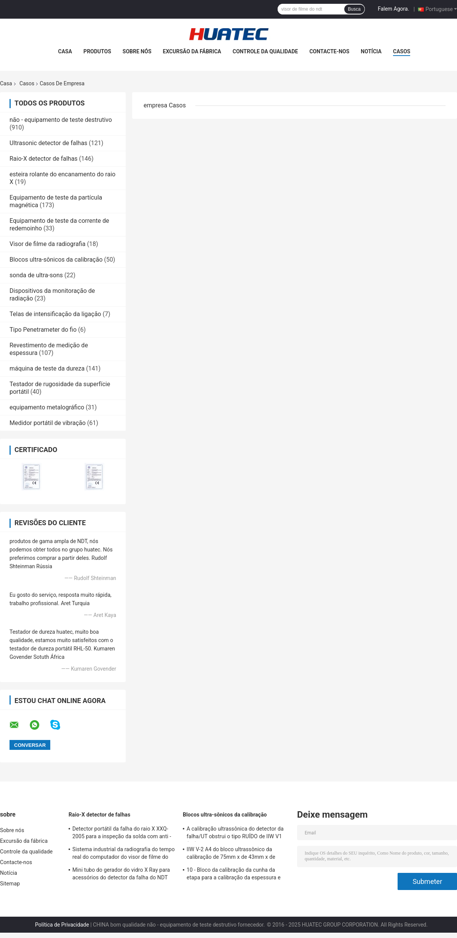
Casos (401, 51)
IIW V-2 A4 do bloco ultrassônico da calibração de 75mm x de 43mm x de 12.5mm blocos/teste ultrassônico (231, 854)
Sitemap (10, 883)
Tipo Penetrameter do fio (43, 329)
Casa (65, 51)
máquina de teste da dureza (47, 368)
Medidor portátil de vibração (48, 423)
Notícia (371, 51)
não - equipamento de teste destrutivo (61, 119)
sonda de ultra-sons (36, 275)
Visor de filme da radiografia (47, 244)
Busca (354, 9)
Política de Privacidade (62, 925)
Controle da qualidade (265, 51)
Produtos (97, 51)
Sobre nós (137, 51)
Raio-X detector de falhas (44, 158)
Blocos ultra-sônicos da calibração (56, 259)
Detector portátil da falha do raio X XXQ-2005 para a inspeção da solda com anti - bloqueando (121, 834)
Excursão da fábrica (192, 51)
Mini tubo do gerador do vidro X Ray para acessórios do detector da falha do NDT (121, 873)
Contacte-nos (329, 51)
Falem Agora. (393, 9)
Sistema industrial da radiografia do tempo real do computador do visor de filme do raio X (123, 854)
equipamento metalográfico (47, 407)
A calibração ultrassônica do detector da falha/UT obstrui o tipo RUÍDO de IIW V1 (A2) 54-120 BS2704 (235, 834)
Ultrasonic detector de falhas (48, 143)
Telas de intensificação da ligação (55, 314)
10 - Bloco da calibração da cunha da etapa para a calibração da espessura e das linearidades (234, 875)
